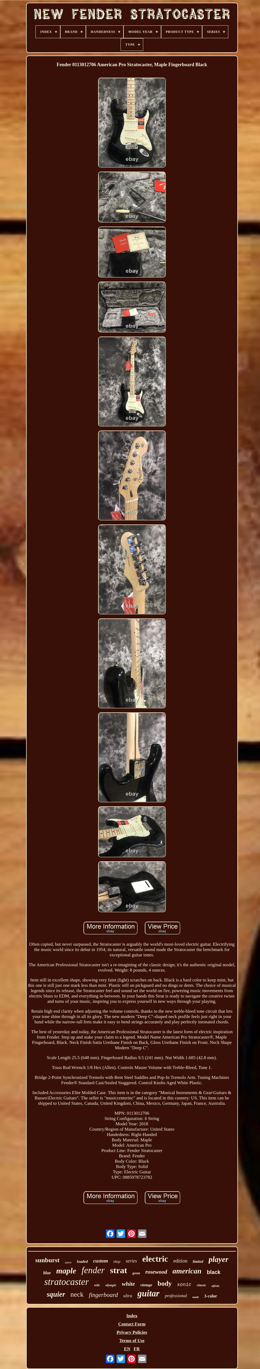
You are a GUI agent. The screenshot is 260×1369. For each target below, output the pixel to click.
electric (155, 1259)
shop (116, 1262)
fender (93, 1270)
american (187, 1271)
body (165, 1283)
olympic (111, 1285)
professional (176, 1295)
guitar (148, 1293)
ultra (127, 1295)
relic (97, 1285)
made (195, 1297)
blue (47, 1273)
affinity (215, 1285)
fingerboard (103, 1295)
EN (127, 1348)
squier (56, 1294)
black (214, 1272)
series (131, 1261)
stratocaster (66, 1282)
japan (68, 1262)
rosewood (156, 1272)
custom (100, 1261)
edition (180, 1261)
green (136, 1273)
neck (76, 1294)
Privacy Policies (132, 1332)
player (218, 1259)
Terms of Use (132, 1340)
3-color (210, 1296)
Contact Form (131, 1324)
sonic (184, 1284)
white (128, 1283)
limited (198, 1262)
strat (118, 1270)
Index (132, 1315)
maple (66, 1270)
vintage (146, 1285)
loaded (82, 1261)
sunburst (47, 1260)
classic (201, 1285)
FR (137, 1348)
